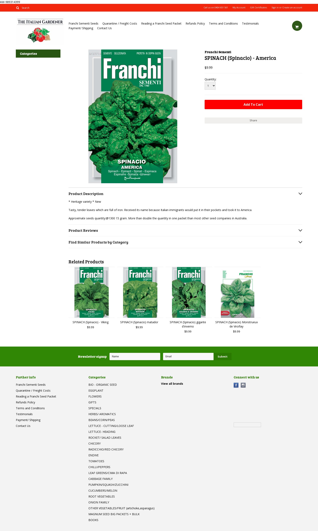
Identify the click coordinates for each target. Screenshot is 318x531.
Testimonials (250, 23)
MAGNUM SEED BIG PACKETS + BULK (114, 514)
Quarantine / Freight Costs (119, 23)
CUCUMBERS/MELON (102, 490)
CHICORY (94, 443)
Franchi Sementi (218, 52)
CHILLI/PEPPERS (99, 467)
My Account (239, 7)
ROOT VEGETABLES (101, 496)
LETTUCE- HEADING (101, 432)
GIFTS (92, 402)
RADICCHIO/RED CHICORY (106, 449)
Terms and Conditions (223, 23)
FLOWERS (95, 396)
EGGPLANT (95, 390)
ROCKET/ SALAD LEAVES (104, 437)
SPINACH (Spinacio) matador (139, 322)
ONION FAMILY (98, 502)
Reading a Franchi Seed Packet (161, 23)
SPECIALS (94, 408)
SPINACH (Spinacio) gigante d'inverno (188, 324)
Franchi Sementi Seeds (83, 23)
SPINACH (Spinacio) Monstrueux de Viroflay (236, 324)
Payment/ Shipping (81, 28)
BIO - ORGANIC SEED (102, 385)
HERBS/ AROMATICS (102, 414)
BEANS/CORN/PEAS (101, 420)
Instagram (243, 385)
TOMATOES (96, 461)
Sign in (275, 7)
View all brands (172, 384)
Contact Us (104, 28)
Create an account (292, 7)
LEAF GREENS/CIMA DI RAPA (107, 473)
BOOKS (93, 520)
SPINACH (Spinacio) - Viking (91, 322)
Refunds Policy (195, 23)
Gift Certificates (258, 7)
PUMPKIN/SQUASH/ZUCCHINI (108, 485)
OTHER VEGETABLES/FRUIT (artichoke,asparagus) (121, 508)
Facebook (236, 385)
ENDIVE (93, 455)
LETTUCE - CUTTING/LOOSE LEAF (111, 426)
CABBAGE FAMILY (100, 479)
